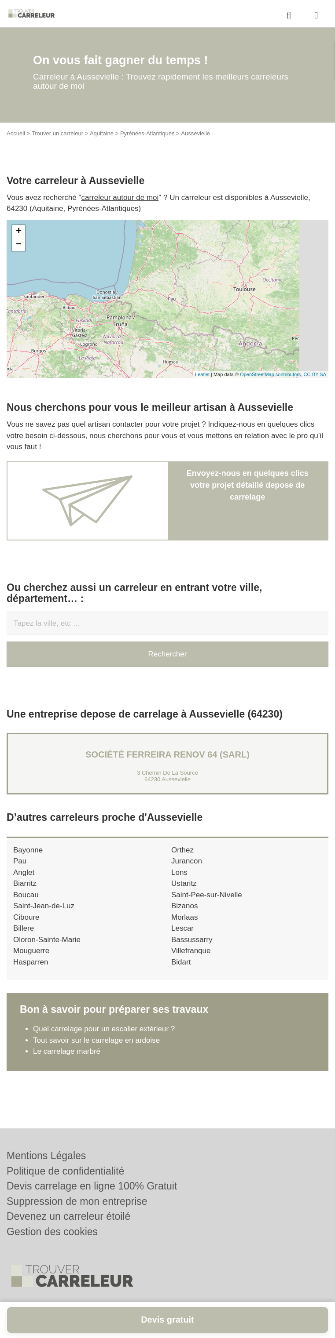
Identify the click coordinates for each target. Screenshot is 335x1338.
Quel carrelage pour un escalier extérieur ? (104, 1029)
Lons (179, 872)
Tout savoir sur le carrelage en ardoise (96, 1040)
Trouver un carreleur (57, 133)
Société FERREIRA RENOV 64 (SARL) (167, 754)
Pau (19, 861)
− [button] (19, 244)
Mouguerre (31, 950)
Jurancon (186, 861)
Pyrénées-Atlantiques (147, 133)
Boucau (26, 895)
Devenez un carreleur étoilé (68, 1216)
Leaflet (202, 374)
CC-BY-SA (314, 374)
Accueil (16, 133)
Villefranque (190, 950)
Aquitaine (102, 133)
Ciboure (26, 917)
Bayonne (28, 850)
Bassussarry (192, 940)
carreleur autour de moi (120, 197)
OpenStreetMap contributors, (271, 374)
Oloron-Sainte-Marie (47, 940)
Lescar (182, 928)
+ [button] (19, 231)
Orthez (182, 850)
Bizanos (184, 906)
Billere (23, 928)
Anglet (23, 872)
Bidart (181, 962)
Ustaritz (184, 883)
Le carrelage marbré (66, 1051)
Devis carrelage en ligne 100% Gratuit (92, 1186)
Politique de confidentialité (65, 1171)
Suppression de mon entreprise (77, 1201)
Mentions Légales (46, 1155)
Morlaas (184, 917)
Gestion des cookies (52, 1231)
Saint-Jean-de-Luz (43, 906)
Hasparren (30, 962)
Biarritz (25, 883)
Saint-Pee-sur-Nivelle (206, 895)
